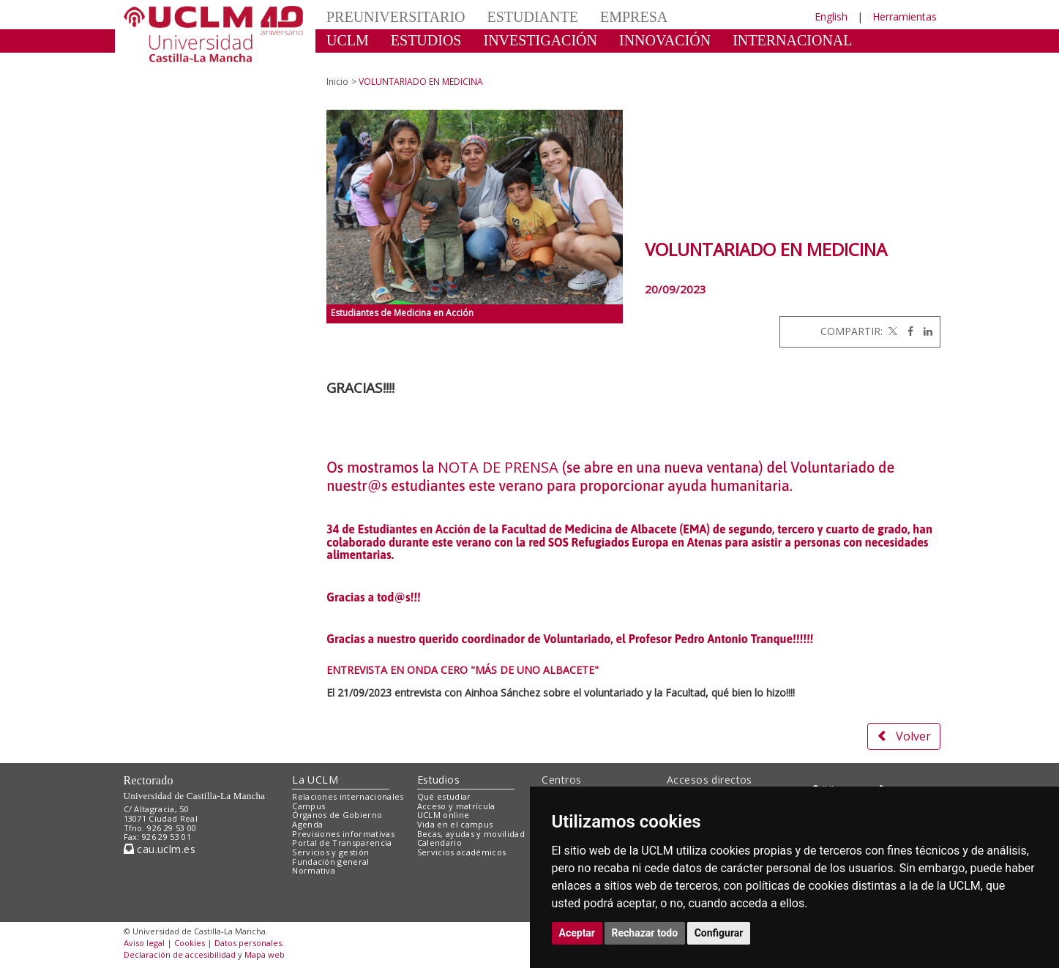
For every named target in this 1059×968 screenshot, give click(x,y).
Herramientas (904, 16)
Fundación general (331, 861)
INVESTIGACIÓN (540, 40)
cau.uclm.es (159, 849)
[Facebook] (906, 331)
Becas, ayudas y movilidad (471, 833)
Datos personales (248, 942)
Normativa (313, 870)
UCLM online (443, 814)
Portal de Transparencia (342, 842)
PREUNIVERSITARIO (395, 17)
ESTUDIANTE (532, 17)
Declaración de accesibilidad (180, 954)
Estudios (438, 780)
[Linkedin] (924, 331)
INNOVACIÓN (665, 40)
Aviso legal (144, 942)
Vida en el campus (455, 824)
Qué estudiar (444, 796)
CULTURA (360, 62)
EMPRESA (633, 17)
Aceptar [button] (577, 933)
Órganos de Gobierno (337, 814)
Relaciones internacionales (348, 796)
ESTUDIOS (426, 40)
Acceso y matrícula (456, 805)
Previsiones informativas (343, 833)
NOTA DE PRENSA (498, 467)
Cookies (189, 942)
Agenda (307, 824)
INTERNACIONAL (792, 40)
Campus (308, 805)
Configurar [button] (719, 933)
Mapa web (264, 954)
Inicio (337, 81)
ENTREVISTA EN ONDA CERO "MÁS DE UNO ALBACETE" (462, 670)
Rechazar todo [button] (645, 933)
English (831, 16)
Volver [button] (904, 736)
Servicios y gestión (330, 852)
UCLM (347, 40)
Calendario (439, 842)
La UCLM (315, 780)
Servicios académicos (461, 852)
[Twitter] (891, 331)
